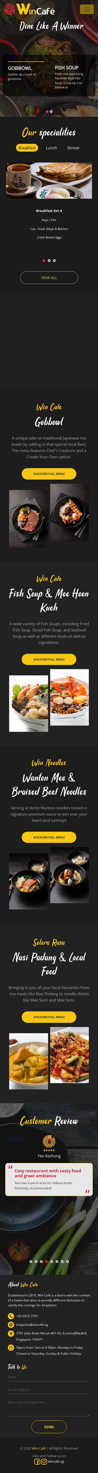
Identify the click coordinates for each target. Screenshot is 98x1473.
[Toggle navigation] (87, 9)
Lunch (51, 147)
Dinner (73, 147)
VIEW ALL (49, 277)
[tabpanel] (49, 206)
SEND (49, 1426)
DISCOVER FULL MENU (49, 474)
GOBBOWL (20, 68)
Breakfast (27, 147)
